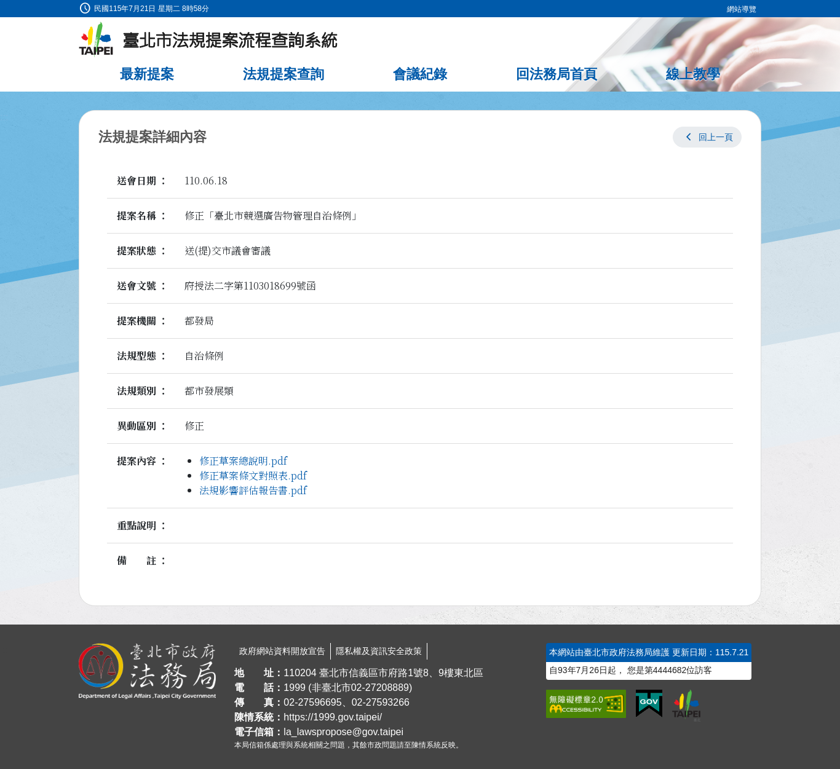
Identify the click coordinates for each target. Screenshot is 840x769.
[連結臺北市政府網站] (686, 706)
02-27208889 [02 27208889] (380, 687)
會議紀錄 (420, 74)
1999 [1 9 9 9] (294, 687)
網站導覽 (741, 9)
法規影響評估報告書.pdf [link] (253, 490)
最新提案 (147, 74)
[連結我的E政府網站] (649, 704)
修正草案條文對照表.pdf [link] (253, 475)
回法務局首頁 (556, 74)
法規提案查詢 (283, 74)
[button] (707, 137)
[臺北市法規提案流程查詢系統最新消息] (208, 40)
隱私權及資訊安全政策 (379, 651)
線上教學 (693, 74)
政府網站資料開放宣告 (282, 651)
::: (4, 7)
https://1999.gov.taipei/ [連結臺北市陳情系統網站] (332, 717)
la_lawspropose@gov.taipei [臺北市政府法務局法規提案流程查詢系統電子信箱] (343, 732)
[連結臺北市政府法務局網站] (147, 671)
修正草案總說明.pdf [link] (243, 461)
